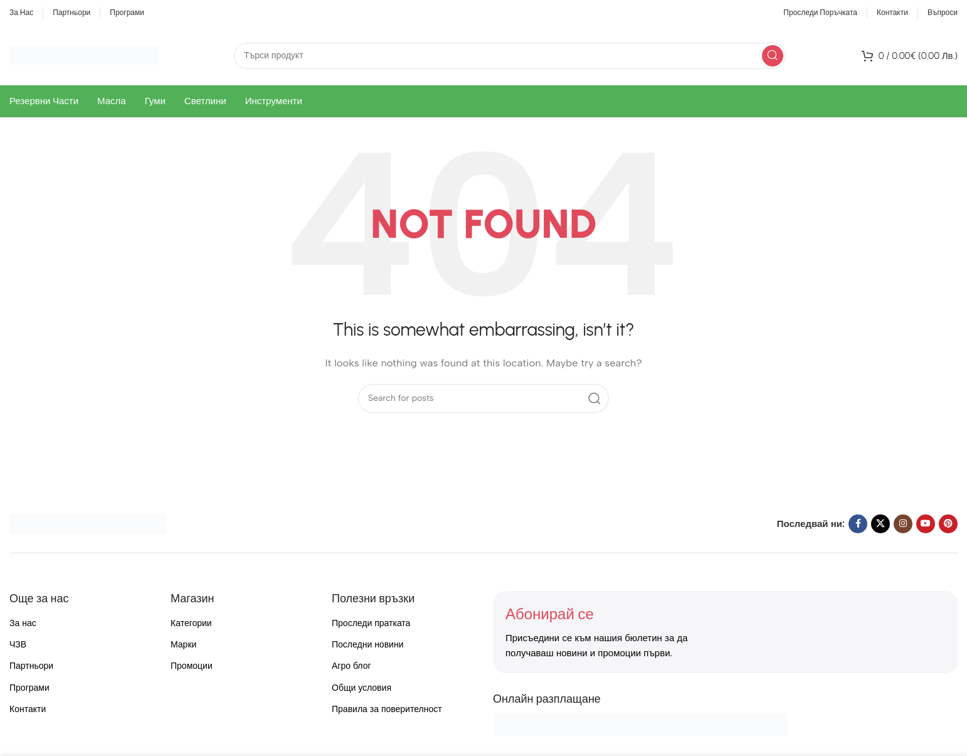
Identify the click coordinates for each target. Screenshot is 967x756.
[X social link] (880, 523)
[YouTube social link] (925, 523)
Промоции (192, 666)
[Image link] (87, 523)
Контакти (27, 709)
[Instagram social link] (903, 523)
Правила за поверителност (387, 709)
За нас (22, 623)
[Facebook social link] (857, 523)
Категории (191, 623)
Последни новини (367, 644)
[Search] (510, 56)
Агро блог (351, 666)
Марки (183, 644)
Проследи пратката (371, 623)
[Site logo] (84, 54)
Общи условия (361, 688)
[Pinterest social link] (948, 523)
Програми (29, 688)
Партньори (31, 666)
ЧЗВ (17, 644)
